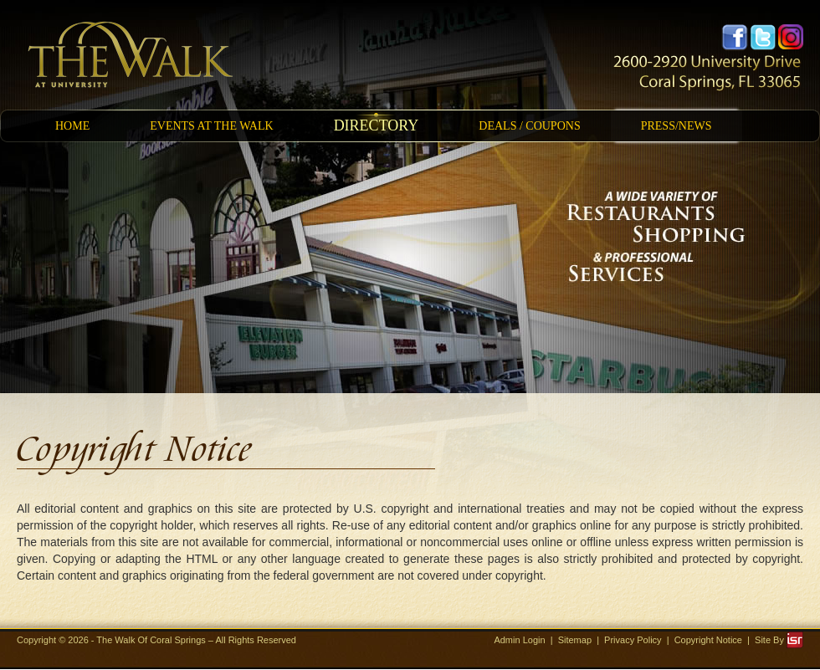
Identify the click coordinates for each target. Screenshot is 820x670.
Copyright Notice (708, 640)
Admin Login (519, 640)
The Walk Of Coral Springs (152, 640)
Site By (779, 640)
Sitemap (575, 640)
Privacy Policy (632, 640)
